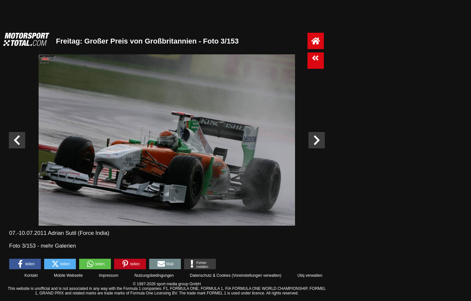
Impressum (108, 275)
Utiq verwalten (309, 275)
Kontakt (31, 275)
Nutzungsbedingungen (154, 275)
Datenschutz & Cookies (210, 275)
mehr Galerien (58, 246)
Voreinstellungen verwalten (256, 275)
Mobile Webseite (68, 275)
